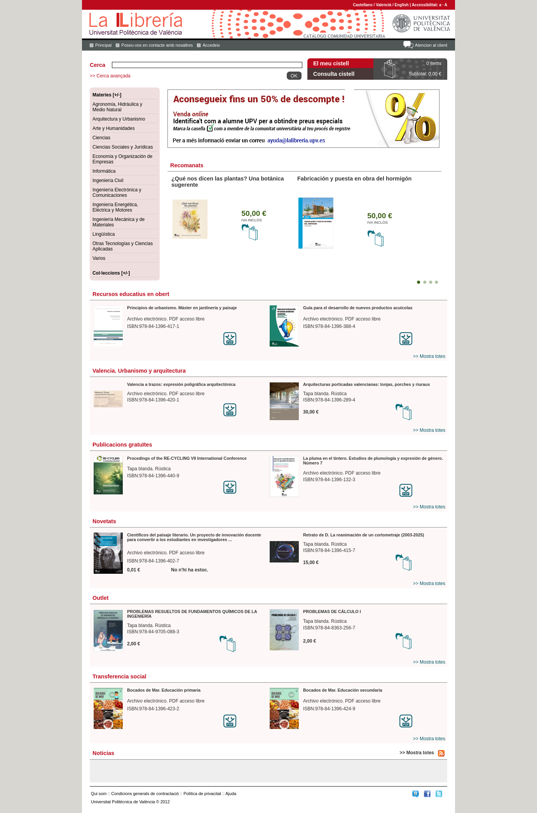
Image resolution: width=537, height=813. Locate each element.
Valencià (383, 5)
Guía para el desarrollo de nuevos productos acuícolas (357, 307)
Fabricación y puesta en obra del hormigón (354, 178)
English (402, 5)
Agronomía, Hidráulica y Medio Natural (117, 107)
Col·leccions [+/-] (111, 273)
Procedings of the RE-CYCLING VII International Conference (187, 458)
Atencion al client (431, 45)
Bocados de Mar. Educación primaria (164, 690)
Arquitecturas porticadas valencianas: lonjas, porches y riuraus (366, 384)
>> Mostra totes (429, 356)
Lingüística (103, 234)
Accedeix (211, 45)
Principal (103, 45)
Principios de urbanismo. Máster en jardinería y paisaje (182, 307)
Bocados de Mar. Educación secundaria (342, 690)
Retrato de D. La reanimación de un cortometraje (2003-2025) (363, 535)
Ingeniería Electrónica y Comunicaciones (116, 192)
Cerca (97, 65)
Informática (103, 171)
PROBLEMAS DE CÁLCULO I (332, 611)
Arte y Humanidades (113, 128)
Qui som (98, 793)
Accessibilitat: (425, 5)
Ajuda (230, 793)
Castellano (363, 5)
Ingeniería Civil (107, 180)
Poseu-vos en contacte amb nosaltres (157, 45)
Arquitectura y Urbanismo (118, 119)
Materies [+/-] (106, 95)
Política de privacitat (202, 793)
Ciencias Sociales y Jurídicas (122, 147)
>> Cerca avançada (110, 76)
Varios (98, 258)
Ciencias (101, 137)
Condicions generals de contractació (145, 793)
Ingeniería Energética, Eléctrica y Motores (115, 207)
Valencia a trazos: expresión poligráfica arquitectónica (181, 384)
